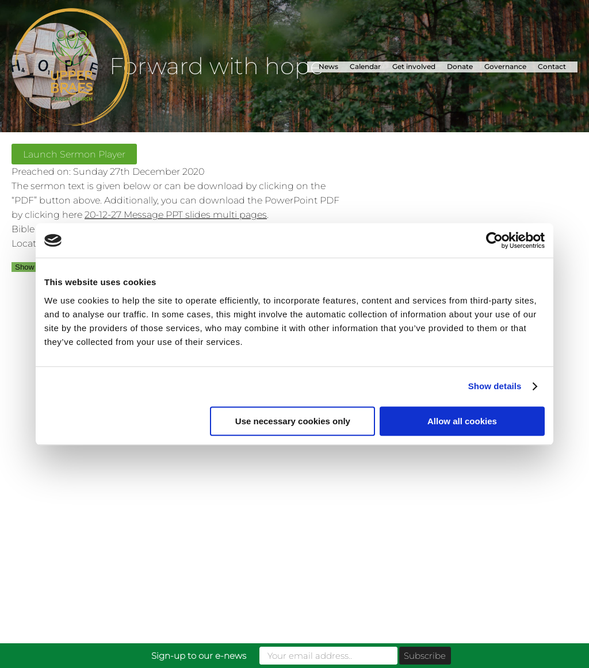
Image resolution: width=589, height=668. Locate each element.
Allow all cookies (462, 421)
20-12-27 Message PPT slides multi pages (176, 214)
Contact (552, 66)
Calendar (365, 66)
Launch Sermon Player (74, 154)
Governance (505, 66)
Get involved (413, 66)
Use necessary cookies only (292, 421)
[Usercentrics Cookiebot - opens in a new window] (494, 240)
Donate (460, 66)
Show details (495, 386)
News (328, 66)
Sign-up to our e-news (198, 655)
